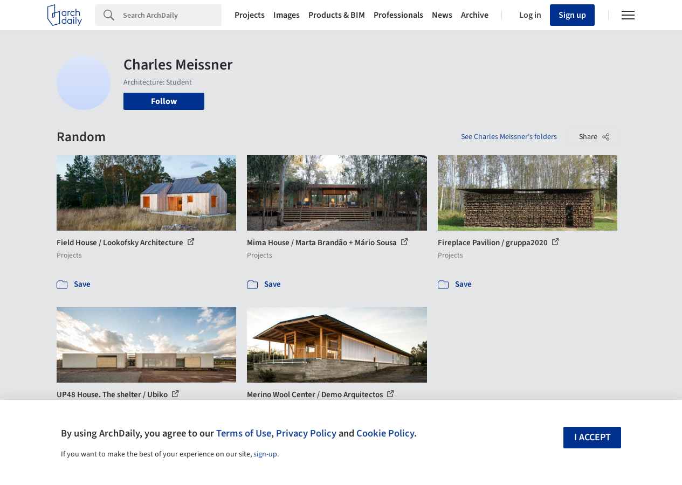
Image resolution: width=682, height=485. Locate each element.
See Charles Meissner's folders (509, 137)
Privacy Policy (306, 433)
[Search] (172, 15)
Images (286, 15)
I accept (592, 437)
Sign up (572, 15)
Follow (164, 101)
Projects (250, 15)
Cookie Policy (385, 433)
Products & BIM (336, 15)
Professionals (398, 15)
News (442, 15)
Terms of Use (243, 433)
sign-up (265, 454)
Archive (474, 15)
